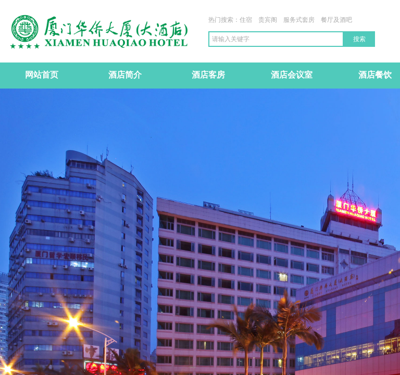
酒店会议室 (291, 74)
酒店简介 (125, 74)
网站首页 (41, 74)
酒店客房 (208, 74)
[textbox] (276, 39)
